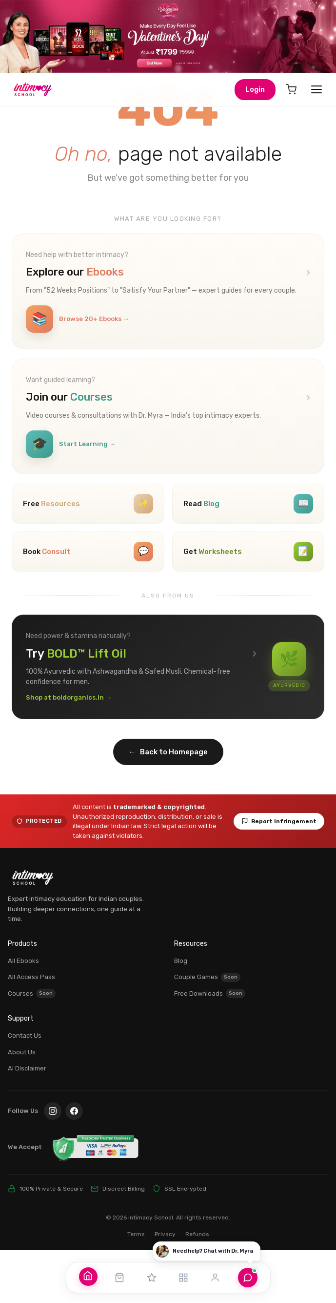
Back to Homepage (168, 805)
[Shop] (119, 1277)
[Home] (88, 1275)
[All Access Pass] (151, 1277)
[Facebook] (74, 1164)
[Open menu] (316, 89)
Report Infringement (278, 874)
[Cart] (291, 89)
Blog (180, 1013)
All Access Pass (31, 1030)
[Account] (215, 1277)
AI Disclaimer (27, 1121)
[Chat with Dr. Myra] (247, 1277)
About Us (22, 1105)
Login (255, 89)
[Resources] (183, 1277)
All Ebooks (23, 1013)
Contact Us (24, 1088)
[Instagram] (52, 1164)
